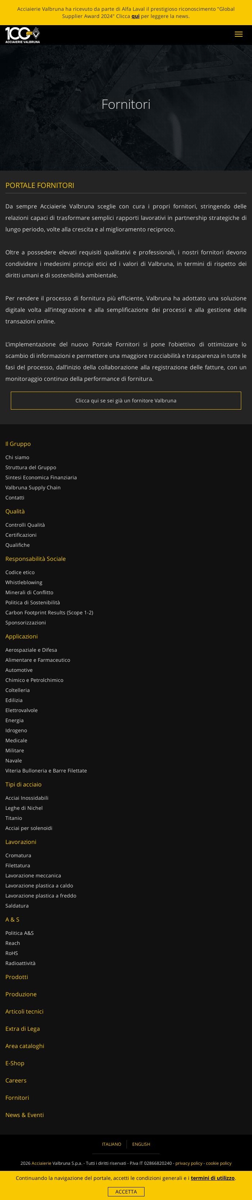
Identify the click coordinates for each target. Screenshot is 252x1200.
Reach (12, 943)
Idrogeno (16, 730)
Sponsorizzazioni (25, 622)
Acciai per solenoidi (28, 828)
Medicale (16, 740)
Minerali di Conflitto (29, 592)
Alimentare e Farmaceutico (37, 659)
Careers (16, 1080)
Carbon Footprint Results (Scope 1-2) (49, 612)
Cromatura (18, 855)
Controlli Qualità (25, 524)
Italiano (111, 1144)
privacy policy (188, 1163)
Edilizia (14, 700)
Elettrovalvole (21, 710)
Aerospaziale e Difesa (31, 649)
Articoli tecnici (24, 1011)
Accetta (126, 1191)
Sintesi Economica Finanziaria (41, 477)
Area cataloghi (24, 1046)
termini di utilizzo (213, 1177)
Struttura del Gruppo (30, 467)
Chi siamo (17, 457)
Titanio (13, 817)
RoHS (11, 953)
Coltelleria (17, 690)
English (141, 1144)
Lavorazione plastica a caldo (39, 885)
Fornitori (17, 1098)
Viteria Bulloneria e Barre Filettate (46, 770)
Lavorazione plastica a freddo (40, 895)
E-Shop (14, 1063)
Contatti (14, 497)
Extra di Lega (22, 1029)
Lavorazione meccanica (33, 875)
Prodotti (16, 977)
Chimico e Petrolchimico (34, 680)
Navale (13, 760)
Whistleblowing (23, 582)
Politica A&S (19, 932)
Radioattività (20, 963)
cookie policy (219, 1163)
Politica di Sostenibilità (32, 602)
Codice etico (20, 572)
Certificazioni (21, 534)
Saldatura (17, 905)
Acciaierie (41, 1163)
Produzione (21, 994)
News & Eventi (24, 1115)
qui (135, 16)
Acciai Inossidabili (27, 797)
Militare (14, 750)
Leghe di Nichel (24, 807)
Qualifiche (17, 544)
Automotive (19, 669)
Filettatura (17, 865)
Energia (14, 720)
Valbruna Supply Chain (33, 487)
